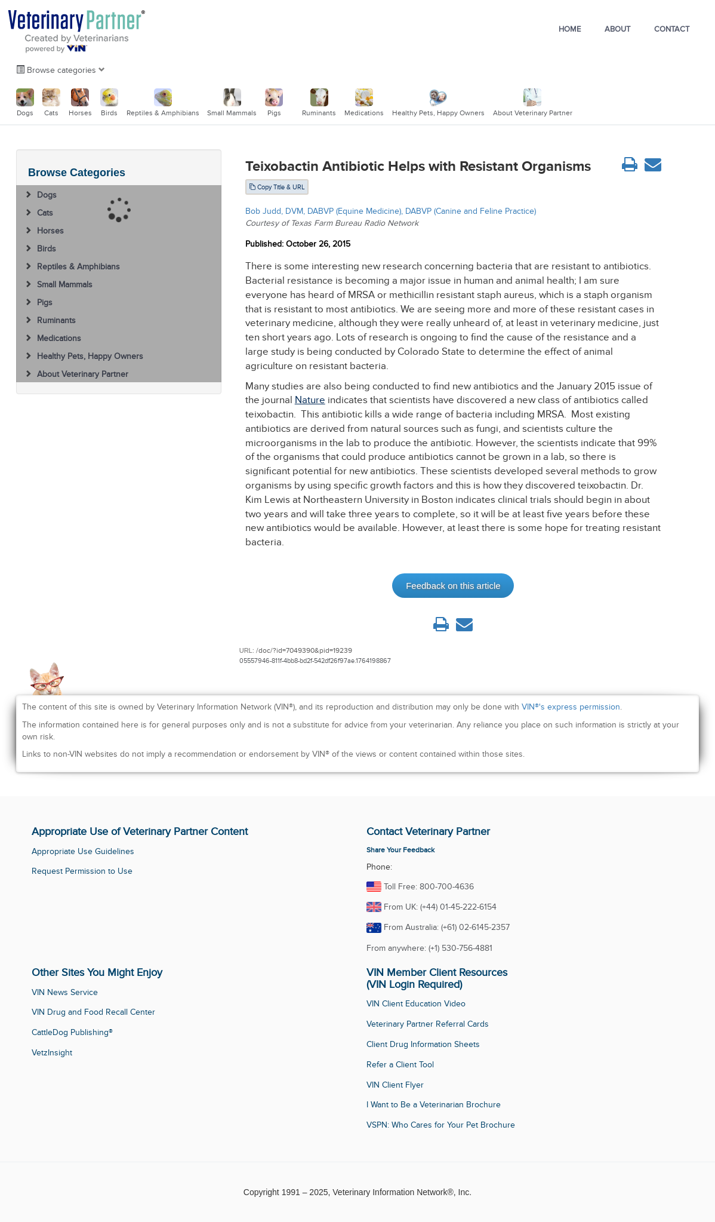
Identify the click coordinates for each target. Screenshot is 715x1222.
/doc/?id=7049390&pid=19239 (304, 650)
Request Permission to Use (82, 871)
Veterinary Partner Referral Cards (427, 1024)
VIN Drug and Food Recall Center (93, 1012)
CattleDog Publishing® (72, 1032)
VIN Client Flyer (395, 1084)
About (617, 28)
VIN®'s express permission (571, 706)
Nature (310, 400)
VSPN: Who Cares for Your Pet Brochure (440, 1124)
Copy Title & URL (277, 187)
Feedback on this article (453, 586)
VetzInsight (52, 1052)
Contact (671, 28)
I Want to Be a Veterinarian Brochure (433, 1104)
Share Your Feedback (400, 850)
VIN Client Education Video (416, 1003)
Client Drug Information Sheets (423, 1044)
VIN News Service (65, 992)
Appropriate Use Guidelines (83, 851)
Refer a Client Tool (400, 1064)
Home (570, 28)
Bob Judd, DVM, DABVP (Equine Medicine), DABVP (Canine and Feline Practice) (390, 211)
